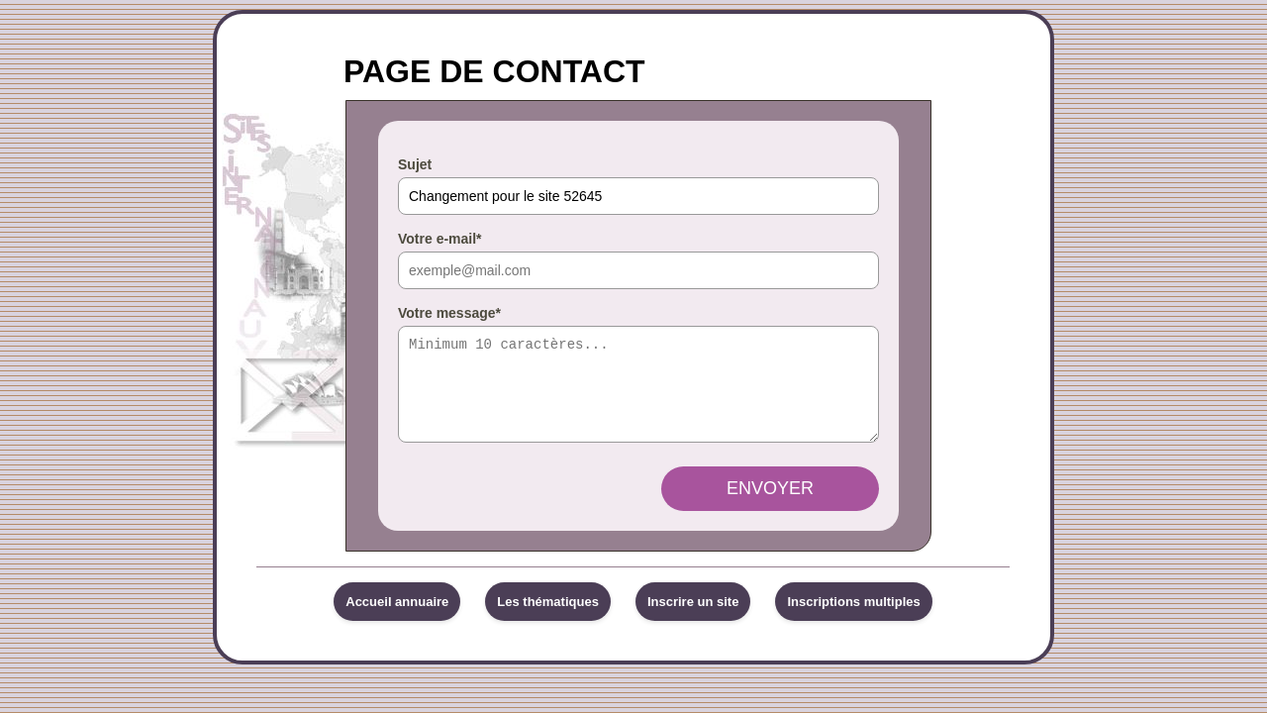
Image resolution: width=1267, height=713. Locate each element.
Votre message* (449, 313)
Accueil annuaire (396, 619)
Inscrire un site (692, 619)
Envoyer (770, 506)
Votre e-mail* (440, 239)
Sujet (415, 164)
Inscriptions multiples (853, 619)
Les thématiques (548, 619)
